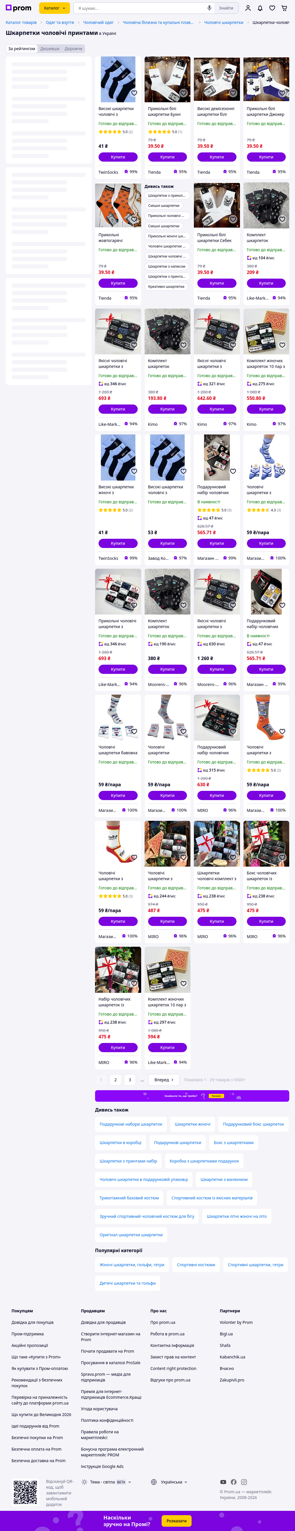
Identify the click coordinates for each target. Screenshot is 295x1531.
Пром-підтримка (28, 1334)
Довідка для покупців (33, 1322)
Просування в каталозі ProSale (110, 1362)
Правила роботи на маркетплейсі (100, 1434)
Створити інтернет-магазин (108, 1334)
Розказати (177, 1521)
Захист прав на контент (173, 1357)
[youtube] (223, 1482)
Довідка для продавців (103, 1322)
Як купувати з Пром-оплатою (40, 1368)
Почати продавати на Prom (107, 1351)
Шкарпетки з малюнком (224, 1179)
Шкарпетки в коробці (120, 1142)
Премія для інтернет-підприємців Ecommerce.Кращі (111, 1394)
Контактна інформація (172, 1345)
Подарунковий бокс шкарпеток (253, 1124)
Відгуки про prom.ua (170, 1380)
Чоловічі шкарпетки (223, 22)
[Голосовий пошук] (209, 8)
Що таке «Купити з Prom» (36, 1357)
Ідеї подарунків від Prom (35, 1426)
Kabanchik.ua (232, 1357)
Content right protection (173, 1368)
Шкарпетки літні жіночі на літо (237, 1216)
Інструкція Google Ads (102, 1466)
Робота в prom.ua (167, 1334)
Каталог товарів (21, 22)
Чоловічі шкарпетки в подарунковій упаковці (144, 1179)
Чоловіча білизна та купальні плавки (159, 22)
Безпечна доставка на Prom (39, 1460)
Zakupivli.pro (232, 1380)
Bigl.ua (226, 1334)
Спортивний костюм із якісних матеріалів (212, 1198)
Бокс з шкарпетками (234, 1142)
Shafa (225, 1345)
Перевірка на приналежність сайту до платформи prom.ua (40, 1400)
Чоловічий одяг (98, 22)
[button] (118, 157)
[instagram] (244, 1482)
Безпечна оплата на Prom (37, 1449)
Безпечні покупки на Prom (37, 1437)
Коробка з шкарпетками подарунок (204, 1161)
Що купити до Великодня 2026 (41, 1414)
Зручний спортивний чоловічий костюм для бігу (147, 1216)
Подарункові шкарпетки (177, 1142)
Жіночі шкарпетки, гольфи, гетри (132, 1264)
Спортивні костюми (196, 1264)
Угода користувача (99, 1408)
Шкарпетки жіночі (192, 1124)
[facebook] (233, 1482)
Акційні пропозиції (30, 1345)
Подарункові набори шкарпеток (131, 1124)
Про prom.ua (162, 1322)
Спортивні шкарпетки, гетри (255, 1264)
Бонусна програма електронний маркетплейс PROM (112, 1452)
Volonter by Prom (236, 1322)
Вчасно (227, 1368)
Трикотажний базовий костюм (129, 1198)
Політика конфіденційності (107, 1420)
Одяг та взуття (60, 22)
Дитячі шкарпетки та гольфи (128, 1283)
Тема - (102, 1482)
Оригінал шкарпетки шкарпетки (131, 1234)
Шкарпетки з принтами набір (128, 1161)
